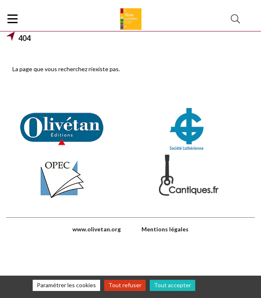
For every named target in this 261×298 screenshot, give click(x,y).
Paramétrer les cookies (66, 284)
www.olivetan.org (96, 229)
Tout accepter (172, 284)
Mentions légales (165, 229)
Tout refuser (124, 284)
